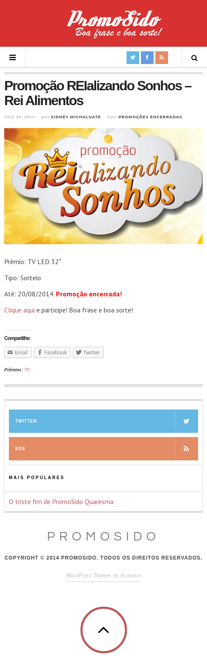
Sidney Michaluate (76, 116)
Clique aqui (19, 310)
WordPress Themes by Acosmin (103, 575)
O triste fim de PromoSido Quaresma (61, 501)
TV (27, 369)
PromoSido (103, 536)
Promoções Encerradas (150, 116)
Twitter (106, 421)
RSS (106, 448)
